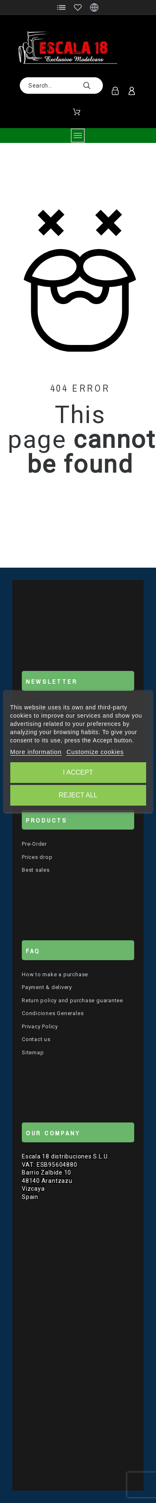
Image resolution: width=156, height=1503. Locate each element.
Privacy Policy (40, 1026)
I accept (78, 772)
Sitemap (33, 1052)
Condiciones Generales (53, 1013)
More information (35, 751)
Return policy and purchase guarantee (72, 1000)
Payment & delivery (47, 987)
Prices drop (37, 857)
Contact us (36, 1039)
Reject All (78, 795)
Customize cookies (94, 751)
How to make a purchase (55, 974)
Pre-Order (34, 844)
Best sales (36, 870)
